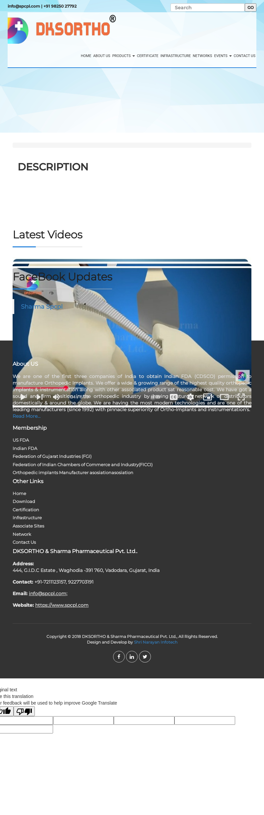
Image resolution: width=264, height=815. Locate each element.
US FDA (21, 440)
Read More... (26, 416)
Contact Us (244, 56)
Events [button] (223, 56)
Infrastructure (176, 56)
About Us (101, 56)
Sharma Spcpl (42, 306)
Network (22, 534)
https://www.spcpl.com (62, 605)
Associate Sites (28, 526)
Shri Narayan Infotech (155, 642)
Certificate (148, 56)
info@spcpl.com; (48, 593)
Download (24, 501)
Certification (26, 509)
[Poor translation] (24, 711)
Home (86, 56)
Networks (202, 56)
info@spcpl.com (24, 6)
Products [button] (123, 56)
